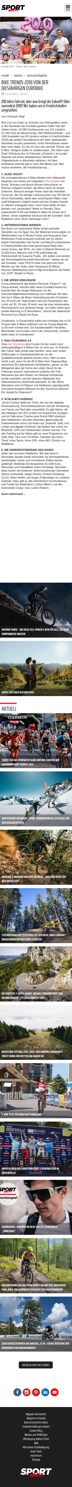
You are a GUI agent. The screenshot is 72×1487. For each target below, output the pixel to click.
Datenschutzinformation (36, 1422)
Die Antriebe (52, 181)
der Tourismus (16, 344)
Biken (18, 75)
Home (5, 75)
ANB (36, 1443)
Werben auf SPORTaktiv (36, 1434)
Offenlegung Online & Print (36, 1438)
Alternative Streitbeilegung (36, 1447)
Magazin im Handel (36, 1418)
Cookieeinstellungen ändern (36, 1426)
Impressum (36, 1455)
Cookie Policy (36, 1430)
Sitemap (36, 1459)
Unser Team (36, 1451)
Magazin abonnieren (36, 1414)
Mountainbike (37, 75)
